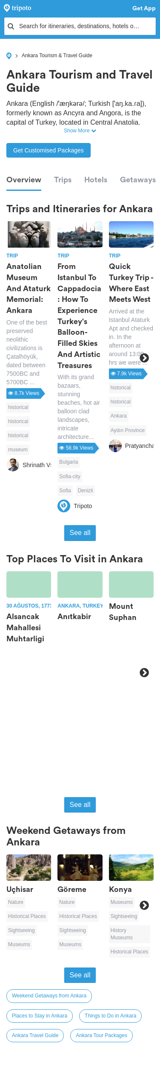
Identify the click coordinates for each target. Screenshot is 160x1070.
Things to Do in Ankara (110, 1016)
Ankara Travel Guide (35, 1035)
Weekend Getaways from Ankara (49, 996)
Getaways (138, 180)
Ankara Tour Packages (101, 1035)
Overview (23, 180)
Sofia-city (69, 476)
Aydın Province (128, 430)
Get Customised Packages (48, 150)
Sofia (65, 491)
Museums (19, 944)
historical (18, 407)
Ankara (119, 416)
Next (144, 358)
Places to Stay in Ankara (39, 1016)
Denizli (85, 491)
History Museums (122, 934)
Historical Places (27, 916)
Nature (15, 902)
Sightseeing (21, 930)
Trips (62, 180)
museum (18, 450)
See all (80, 532)
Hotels (95, 180)
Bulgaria (68, 462)
